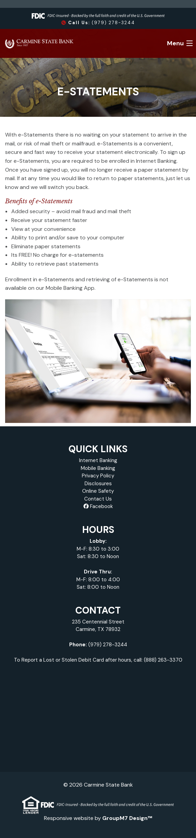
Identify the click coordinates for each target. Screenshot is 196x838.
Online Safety (98, 491)
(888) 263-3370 (163, 660)
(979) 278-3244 (98, 23)
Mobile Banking (98, 468)
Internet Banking (98, 460)
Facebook (98, 506)
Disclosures (98, 483)
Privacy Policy (98, 475)
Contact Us (98, 498)
